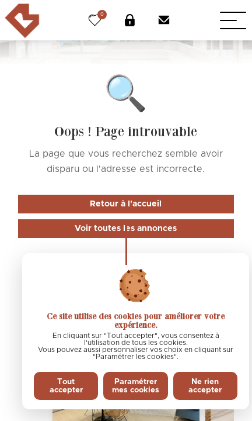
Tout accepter (66, 386)
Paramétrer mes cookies (135, 386)
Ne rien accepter (205, 386)
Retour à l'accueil (126, 204)
